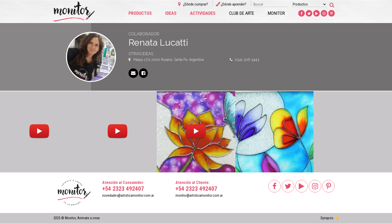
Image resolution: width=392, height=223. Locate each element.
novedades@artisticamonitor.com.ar (128, 195)
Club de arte (241, 13)
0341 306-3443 (247, 60)
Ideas (170, 13)
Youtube (316, 14)
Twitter (309, 14)
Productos (140, 13)
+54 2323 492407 (123, 188)
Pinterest (331, 14)
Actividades (203, 13)
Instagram (324, 14)
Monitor (276, 13)
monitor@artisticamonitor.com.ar (199, 195)
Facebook (301, 14)
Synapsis (327, 217)
